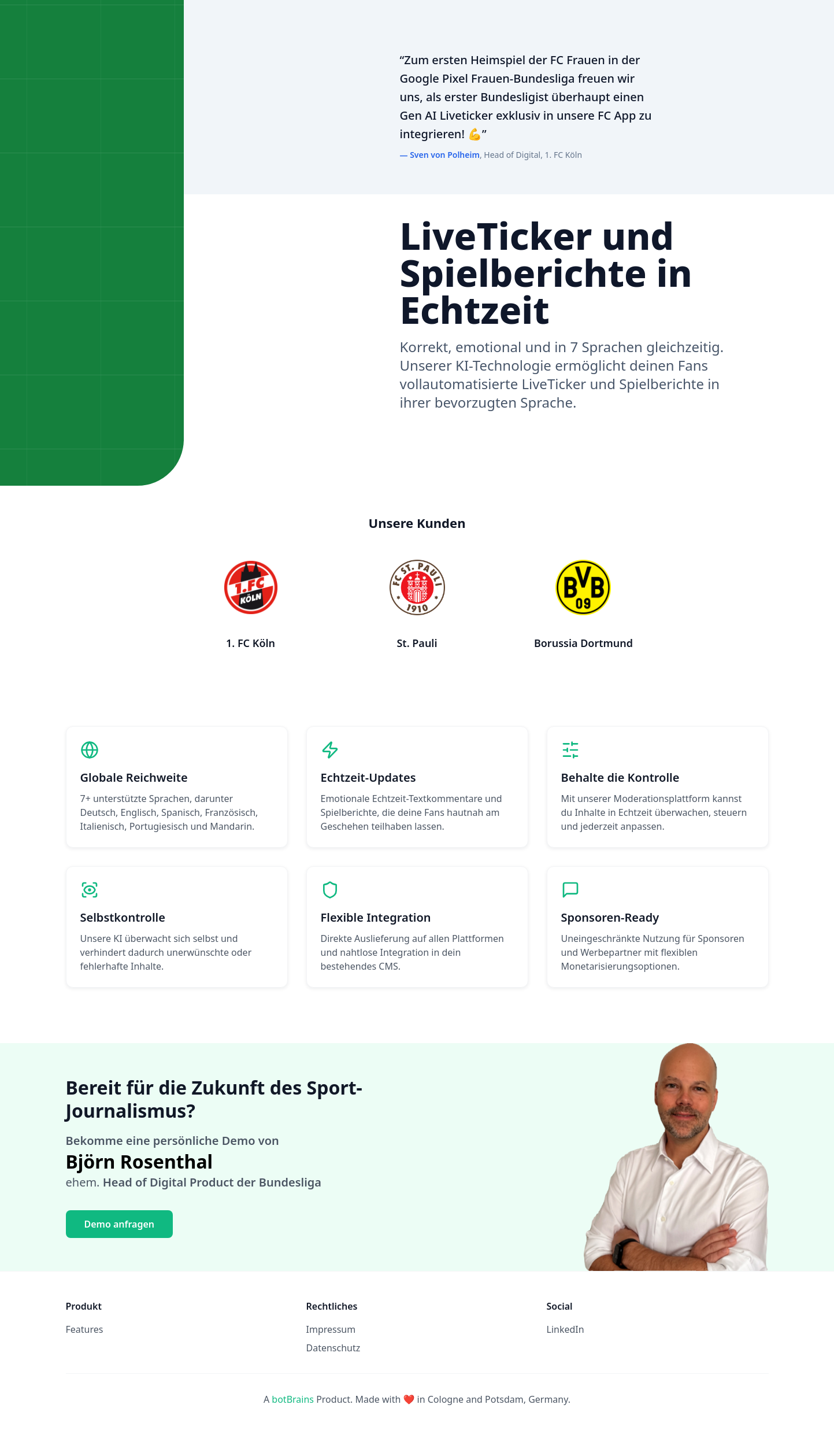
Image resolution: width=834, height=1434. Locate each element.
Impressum (331, 1329)
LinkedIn (565, 1329)
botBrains (293, 1399)
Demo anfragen (119, 1224)
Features (84, 1329)
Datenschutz (333, 1347)
